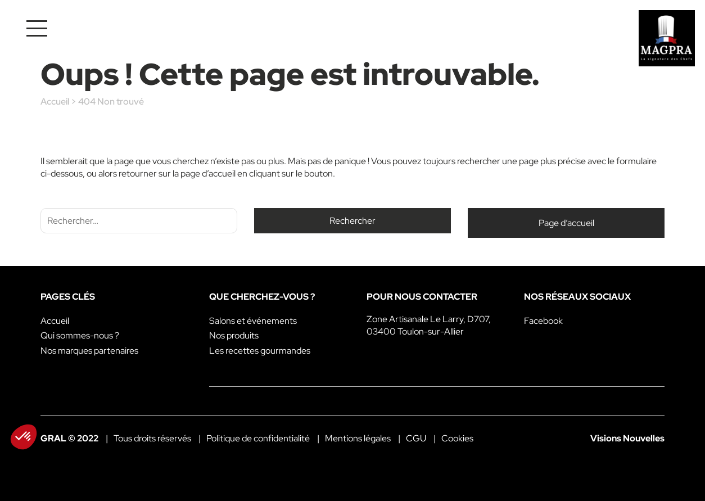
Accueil (54, 101)
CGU (416, 438)
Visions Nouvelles (627, 438)
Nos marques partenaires (89, 350)
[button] (23, 436)
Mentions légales (358, 438)
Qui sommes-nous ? (79, 335)
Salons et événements (253, 321)
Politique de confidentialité (258, 438)
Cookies (457, 438)
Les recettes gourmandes (259, 350)
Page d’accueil (566, 223)
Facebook (543, 321)
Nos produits (234, 335)
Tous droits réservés (152, 438)
